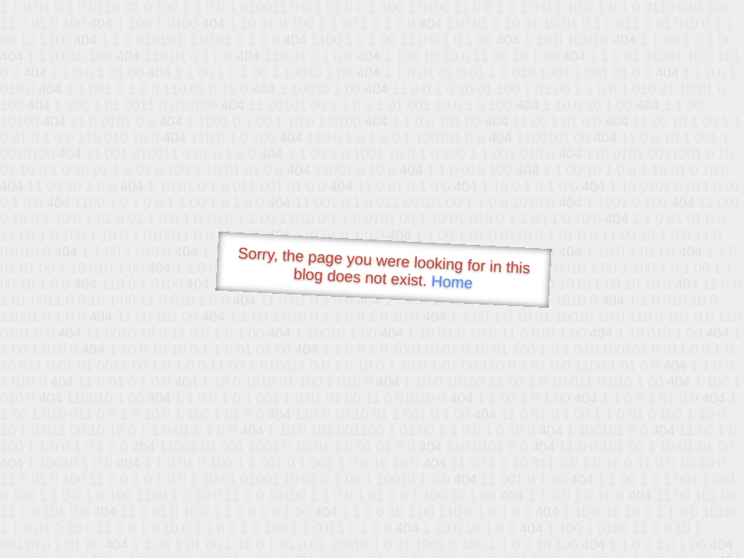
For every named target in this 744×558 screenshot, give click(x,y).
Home (452, 281)
